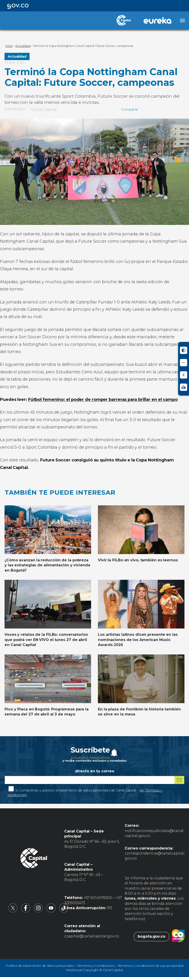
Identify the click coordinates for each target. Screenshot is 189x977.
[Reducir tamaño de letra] (183, 362)
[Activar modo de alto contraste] (183, 350)
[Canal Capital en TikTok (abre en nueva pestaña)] (63, 911)
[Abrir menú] (182, 20)
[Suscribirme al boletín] (179, 780)
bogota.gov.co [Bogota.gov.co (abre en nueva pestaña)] (151, 936)
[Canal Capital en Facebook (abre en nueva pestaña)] (25, 911)
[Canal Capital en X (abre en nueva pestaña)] (12, 911)
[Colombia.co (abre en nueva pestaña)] (178, 936)
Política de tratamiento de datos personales (40, 966)
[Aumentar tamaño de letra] (183, 375)
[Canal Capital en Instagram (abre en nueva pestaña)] (38, 911)
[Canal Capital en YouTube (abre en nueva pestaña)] (51, 911)
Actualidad (17, 56)
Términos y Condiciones (95, 966)
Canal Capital (44, 109)
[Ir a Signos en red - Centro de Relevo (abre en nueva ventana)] (183, 387)
